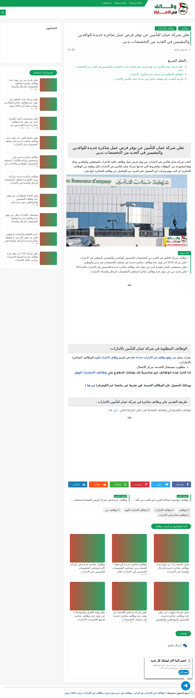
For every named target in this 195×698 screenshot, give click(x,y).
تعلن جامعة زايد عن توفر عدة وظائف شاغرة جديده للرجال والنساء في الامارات (173, 568)
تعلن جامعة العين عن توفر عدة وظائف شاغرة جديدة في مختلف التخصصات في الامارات (21, 141)
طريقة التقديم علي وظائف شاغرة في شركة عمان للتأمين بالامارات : (148, 78)
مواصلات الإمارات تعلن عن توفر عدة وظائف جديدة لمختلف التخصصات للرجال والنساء (21, 218)
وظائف (184, 28)
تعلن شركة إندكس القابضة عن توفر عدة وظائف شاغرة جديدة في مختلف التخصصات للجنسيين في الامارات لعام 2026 (130, 619)
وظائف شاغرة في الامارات (174, 515)
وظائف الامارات (166, 28)
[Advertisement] (129, 113)
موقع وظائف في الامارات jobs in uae (151, 357)
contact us (107, 3)
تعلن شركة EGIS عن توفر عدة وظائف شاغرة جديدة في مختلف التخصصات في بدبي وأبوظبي (135, 262)
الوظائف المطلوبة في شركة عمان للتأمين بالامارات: (156, 74)
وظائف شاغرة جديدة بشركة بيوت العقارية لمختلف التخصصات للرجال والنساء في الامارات (21, 179)
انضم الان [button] (183, 672)
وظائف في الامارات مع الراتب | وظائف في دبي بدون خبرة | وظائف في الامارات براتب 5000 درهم (114, 693)
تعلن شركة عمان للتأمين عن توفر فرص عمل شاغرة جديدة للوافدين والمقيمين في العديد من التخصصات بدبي (129, 68)
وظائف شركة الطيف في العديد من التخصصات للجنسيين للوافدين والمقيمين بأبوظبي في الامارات (133, 257)
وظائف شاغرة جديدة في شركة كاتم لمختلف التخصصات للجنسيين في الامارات (87, 568)
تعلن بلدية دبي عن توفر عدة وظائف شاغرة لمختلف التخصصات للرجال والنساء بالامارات (138, 271)
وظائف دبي (112, 510)
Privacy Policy (135, 3)
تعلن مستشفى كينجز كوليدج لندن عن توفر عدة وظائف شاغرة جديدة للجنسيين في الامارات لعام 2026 (131, 267)
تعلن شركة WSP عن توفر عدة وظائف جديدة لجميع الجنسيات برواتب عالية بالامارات (22, 256)
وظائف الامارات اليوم (106, 357)
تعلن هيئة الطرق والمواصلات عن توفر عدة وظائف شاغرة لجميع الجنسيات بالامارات (89, 616)
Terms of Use (120, 3)
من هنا (91, 385)
